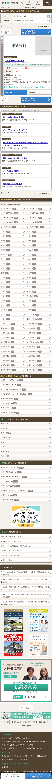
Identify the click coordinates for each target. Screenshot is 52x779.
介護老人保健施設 (9, 399)
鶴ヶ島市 (6, 310)
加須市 (31, 245)
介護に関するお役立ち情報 (10, 555)
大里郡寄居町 (8, 365)
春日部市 (6, 255)
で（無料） (13, 776)
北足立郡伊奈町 (34, 319)
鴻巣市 (31, 259)
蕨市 (5, 273)
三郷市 (5, 301)
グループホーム (6, 126)
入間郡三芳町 (8, 324)
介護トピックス (6, 560)
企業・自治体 (43, 722)
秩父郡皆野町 (33, 347)
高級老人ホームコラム (35, 748)
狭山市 (31, 255)
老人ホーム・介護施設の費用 (11, 541)
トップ (6, 722)
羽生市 (5, 259)
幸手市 (31, 305)
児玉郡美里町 (33, 356)
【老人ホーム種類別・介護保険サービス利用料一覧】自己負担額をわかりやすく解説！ (25, 603)
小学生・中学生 (26, 726)
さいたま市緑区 (8, 227)
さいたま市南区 (34, 222)
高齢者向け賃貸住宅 (10, 413)
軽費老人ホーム (8, 408)
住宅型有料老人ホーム (11, 385)
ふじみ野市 (33, 315)
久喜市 (5, 292)
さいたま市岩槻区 (35, 227)
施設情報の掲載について (10, 759)
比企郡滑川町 (33, 328)
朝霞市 (31, 278)
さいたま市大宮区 (9, 213)
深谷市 (5, 264)
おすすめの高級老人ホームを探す (13, 748)
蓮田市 (31, 301)
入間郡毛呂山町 (34, 324)
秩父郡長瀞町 (7, 352)
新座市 (5, 287)
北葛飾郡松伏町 (34, 370)
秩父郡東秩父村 (8, 356)
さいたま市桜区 (34, 218)
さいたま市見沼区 (35, 213)
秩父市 (5, 241)
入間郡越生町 (7, 328)
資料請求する (11, 92)
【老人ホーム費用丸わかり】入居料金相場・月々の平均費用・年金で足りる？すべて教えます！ (25, 588)
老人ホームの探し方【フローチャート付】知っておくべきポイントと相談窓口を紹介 (25, 581)
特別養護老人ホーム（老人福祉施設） (12, 113)
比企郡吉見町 (33, 338)
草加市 (5, 268)
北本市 (31, 292)
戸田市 (31, 273)
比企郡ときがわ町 (14, 64)
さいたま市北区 (34, 209)
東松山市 (32, 250)
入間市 (5, 278)
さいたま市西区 (8, 209)
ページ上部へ (27, 708)
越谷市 (31, 268)
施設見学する (35, 92)
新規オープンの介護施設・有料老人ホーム (15, 546)
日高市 (31, 310)
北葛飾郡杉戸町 (8, 370)
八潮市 (5, 296)
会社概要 (5, 767)
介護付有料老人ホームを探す (19, 738)
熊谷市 (31, 232)
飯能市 (5, 245)
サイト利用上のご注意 (38, 756)
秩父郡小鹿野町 (34, 352)
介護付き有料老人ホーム (10, 57)
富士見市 (32, 296)
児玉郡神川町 (7, 361)
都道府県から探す (8, 745)
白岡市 (5, 319)
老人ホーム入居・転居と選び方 (12, 551)
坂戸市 (5, 305)
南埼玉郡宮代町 (34, 365)
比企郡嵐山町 (7, 333)
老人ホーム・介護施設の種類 (11, 536)
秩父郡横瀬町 (7, 347)
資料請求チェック (2, 45)
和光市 (31, 282)
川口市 (6, 236)
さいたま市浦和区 (9, 222)
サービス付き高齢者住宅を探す (35, 741)
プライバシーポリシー (21, 756)
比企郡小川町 (34, 333)
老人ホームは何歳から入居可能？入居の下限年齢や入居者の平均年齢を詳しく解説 (25, 596)
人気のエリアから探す (24, 745)
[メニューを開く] (47, 3)
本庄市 (5, 250)
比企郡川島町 (7, 338)
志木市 (5, 282)
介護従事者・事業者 (30, 722)
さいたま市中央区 (9, 218)
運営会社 (24, 759)
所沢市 (31, 241)
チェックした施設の (36, 32)
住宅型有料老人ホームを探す (12, 741)
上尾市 (31, 264)
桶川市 (31, 287)
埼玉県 (8, 64)
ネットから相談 (24, 697)
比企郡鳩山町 (7, 342)
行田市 (31, 236)
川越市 (5, 232)
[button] (26, 16)
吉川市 (5, 315)
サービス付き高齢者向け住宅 (13, 389)
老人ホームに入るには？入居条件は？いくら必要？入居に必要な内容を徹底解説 (25, 573)
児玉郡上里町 (34, 361)
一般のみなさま (15, 722)
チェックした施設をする (37, 776)
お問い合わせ (7, 756)
